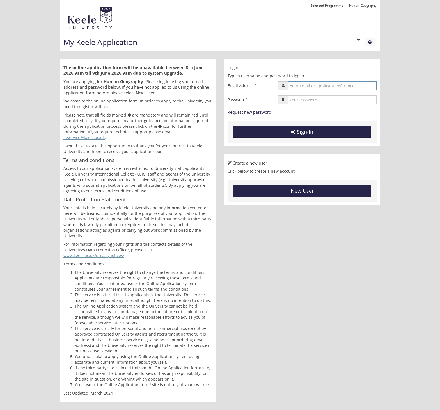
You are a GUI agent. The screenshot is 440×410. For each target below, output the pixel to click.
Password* (238, 99)
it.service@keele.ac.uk (84, 137)
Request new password (249, 112)
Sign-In (302, 131)
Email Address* (242, 85)
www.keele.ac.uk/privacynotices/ (93, 255)
